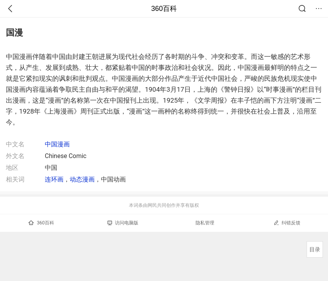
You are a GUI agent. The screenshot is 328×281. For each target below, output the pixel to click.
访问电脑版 (123, 223)
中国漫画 (57, 144)
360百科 (164, 8)
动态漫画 (82, 179)
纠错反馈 (286, 223)
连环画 (54, 179)
